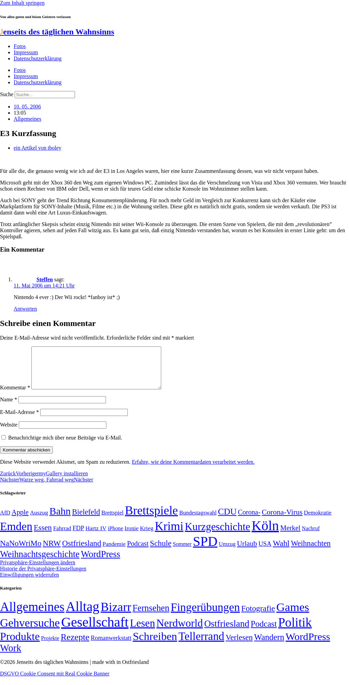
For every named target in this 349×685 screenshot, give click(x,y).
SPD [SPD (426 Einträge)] (205, 549)
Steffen (44, 279)
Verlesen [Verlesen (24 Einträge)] (239, 645)
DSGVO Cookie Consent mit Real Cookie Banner (54, 682)
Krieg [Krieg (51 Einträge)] (146, 536)
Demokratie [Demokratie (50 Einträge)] (318, 521)
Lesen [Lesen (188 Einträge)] (142, 631)
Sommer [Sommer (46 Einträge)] (182, 552)
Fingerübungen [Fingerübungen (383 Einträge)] (205, 615)
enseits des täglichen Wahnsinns (57, 31)
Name (8, 408)
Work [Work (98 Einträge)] (10, 656)
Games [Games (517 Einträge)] (292, 615)
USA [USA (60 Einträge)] (264, 551)
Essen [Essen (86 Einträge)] (43, 536)
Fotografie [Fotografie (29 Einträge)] (258, 616)
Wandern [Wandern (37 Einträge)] (269, 645)
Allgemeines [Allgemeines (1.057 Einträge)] (32, 615)
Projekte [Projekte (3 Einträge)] (50, 646)
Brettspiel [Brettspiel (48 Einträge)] (113, 521)
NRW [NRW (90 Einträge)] (52, 551)
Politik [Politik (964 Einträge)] (295, 631)
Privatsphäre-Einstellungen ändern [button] (37, 571)
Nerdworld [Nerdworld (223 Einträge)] (179, 631)
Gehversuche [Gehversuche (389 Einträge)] (30, 631)
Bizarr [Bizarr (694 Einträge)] (116, 615)
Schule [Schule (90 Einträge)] (160, 551)
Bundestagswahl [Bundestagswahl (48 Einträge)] (197, 521)
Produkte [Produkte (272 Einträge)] (20, 644)
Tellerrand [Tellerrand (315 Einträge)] (201, 644)
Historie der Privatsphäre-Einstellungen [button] (43, 577)
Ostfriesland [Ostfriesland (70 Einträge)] (226, 632)
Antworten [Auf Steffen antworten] (25, 309)
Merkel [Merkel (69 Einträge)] (290, 536)
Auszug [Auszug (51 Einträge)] (39, 520)
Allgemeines (27, 119)
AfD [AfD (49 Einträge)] (5, 521)
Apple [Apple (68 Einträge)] (20, 520)
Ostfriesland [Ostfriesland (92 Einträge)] (81, 551)
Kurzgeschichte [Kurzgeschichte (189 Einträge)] (217, 535)
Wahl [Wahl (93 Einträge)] (281, 551)
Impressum (26, 52)
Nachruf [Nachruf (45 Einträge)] (311, 536)
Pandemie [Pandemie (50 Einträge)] (114, 552)
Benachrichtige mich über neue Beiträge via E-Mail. (65, 446)
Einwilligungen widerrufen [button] (29, 583)
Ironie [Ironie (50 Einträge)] (131, 536)
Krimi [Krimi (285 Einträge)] (169, 534)
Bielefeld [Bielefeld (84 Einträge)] (86, 520)
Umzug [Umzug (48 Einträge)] (227, 552)
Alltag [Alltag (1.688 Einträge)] (82, 614)
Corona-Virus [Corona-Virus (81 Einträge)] (282, 520)
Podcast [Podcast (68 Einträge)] (138, 551)
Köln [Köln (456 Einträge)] (265, 533)
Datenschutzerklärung (37, 58)
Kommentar (15, 396)
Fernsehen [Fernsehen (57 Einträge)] (151, 616)
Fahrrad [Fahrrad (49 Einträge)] (62, 536)
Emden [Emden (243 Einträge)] (16, 534)
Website (8, 433)
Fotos (20, 46)
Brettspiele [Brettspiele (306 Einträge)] (151, 518)
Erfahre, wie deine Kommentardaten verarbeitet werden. (193, 470)
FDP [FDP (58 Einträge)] (78, 536)
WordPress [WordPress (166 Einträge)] (308, 645)
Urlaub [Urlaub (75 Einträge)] (247, 552)
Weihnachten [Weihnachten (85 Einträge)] (311, 551)
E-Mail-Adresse (19, 420)
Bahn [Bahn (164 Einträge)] (60, 519)
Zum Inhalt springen (22, 3)
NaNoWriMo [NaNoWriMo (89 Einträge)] (20, 551)
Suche (6, 94)
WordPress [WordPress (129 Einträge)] (100, 562)
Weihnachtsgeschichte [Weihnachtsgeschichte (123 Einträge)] (39, 562)
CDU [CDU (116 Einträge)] (227, 520)
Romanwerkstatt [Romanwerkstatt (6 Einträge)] (111, 646)
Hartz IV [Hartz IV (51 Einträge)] (96, 536)
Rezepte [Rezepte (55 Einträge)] (75, 645)
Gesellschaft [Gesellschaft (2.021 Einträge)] (94, 630)
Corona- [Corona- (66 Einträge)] (249, 520)
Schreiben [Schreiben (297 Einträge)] (155, 644)
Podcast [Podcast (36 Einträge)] (264, 632)
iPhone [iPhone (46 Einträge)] (115, 537)
